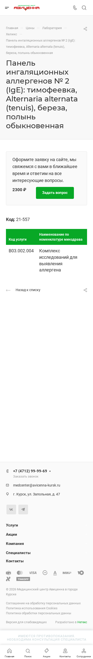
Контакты (15, 561)
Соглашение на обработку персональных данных (43, 603)
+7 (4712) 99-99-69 (30, 471)
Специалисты (18, 553)
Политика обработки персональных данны (38, 613)
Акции (11, 534)
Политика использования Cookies (32, 608)
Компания (15, 543)
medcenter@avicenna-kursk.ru (36, 485)
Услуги (12, 525)
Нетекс (82, 622)
